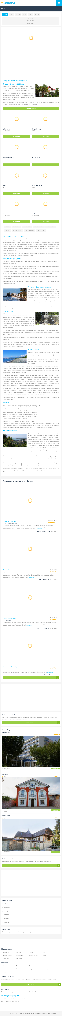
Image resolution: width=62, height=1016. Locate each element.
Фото (24, 14)
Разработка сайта (7, 955)
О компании (6, 952)
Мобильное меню (59, 3)
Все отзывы (29, 677)
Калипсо (5, 774)
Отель (7, 226)
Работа (44, 955)
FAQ (44, 952)
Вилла (7, 230)
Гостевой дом (39, 226)
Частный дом (29, 230)
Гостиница (16, 226)
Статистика (6, 958)
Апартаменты (17, 230)
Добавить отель (33, 955)
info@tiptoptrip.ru (11, 995)
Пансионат (27, 226)
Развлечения (30, 23)
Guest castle (6, 815)
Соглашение (19, 955)
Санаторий (41, 230)
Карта (30, 14)
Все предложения (31, 108)
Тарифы (31, 952)
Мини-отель (50, 226)
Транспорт (30, 20)
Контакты (18, 952)
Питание (30, 18)
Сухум (5, 14)
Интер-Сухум (7, 732)
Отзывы (18, 14)
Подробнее (16, 136)
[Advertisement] (31, 61)
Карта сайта (19, 958)
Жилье (11, 14)
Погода (37, 14)
